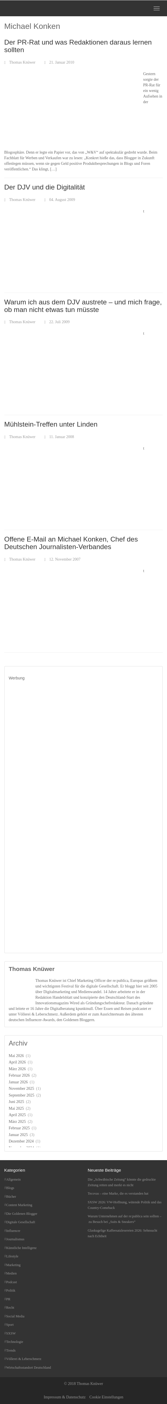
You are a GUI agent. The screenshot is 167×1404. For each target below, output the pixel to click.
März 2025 (17, 1122)
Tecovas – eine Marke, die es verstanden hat (118, 1193)
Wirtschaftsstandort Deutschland (28, 1368)
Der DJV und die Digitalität (44, 187)
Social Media (15, 1316)
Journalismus (15, 1239)
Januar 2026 (18, 1082)
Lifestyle (12, 1256)
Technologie (14, 1342)
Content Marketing (19, 1205)
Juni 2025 (16, 1102)
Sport (10, 1325)
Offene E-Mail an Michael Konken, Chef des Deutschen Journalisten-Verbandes (71, 543)
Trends (11, 1350)
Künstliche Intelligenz (21, 1248)
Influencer (13, 1231)
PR (8, 1299)
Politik (10, 1290)
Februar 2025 (19, 1128)
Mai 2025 (16, 1108)
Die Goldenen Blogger (21, 1214)
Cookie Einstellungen (106, 1397)
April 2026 (17, 1062)
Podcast (11, 1282)
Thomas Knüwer (22, 62)
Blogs (10, 1188)
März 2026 (17, 1069)
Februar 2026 (19, 1075)
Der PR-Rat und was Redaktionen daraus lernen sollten (78, 46)
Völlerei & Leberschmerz (23, 1359)
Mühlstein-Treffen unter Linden (50, 424)
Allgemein (13, 1179)
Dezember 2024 (21, 1141)
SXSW (11, 1333)
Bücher (11, 1197)
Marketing (13, 1265)
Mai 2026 (16, 1056)
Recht (10, 1308)
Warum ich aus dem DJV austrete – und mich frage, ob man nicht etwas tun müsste (83, 305)
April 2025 (17, 1115)
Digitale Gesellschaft (20, 1222)
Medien (11, 1273)
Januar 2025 (18, 1135)
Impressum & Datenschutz (65, 1397)
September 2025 (21, 1095)
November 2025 (21, 1088)
